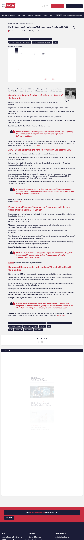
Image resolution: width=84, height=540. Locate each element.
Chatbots (42, 326)
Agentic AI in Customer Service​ (27, 323)
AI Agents (42, 323)
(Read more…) (37, 145)
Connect (45, 15)
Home (10, 23)
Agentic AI (12, 323)
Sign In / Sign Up (74, 6)
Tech (19, 15)
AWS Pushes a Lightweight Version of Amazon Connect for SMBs (40, 150)
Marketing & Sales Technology (42, 42)
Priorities (31, 15)
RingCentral (28, 329)
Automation (67, 323)
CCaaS (35, 326)
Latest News (5, 15)
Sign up (9, 518)
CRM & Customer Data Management (41, 39)
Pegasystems (18, 329)
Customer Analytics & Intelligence (19, 42)
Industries (38, 15)
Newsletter (57, 6)
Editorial (13, 15)
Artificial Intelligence (54, 323)
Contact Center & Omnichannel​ (18, 39)
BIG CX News (27, 326)
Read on (11, 263)
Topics (24, 15)
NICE (10, 329)
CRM (49, 326)
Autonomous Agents (15, 326)
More (51, 15)
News (55, 42)
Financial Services (35, 537)
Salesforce (38, 329)
